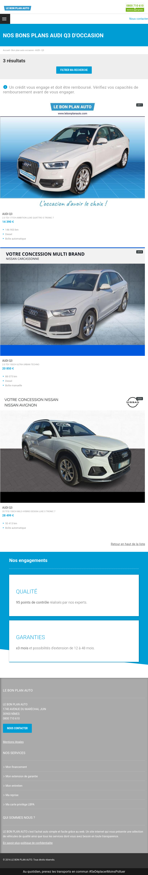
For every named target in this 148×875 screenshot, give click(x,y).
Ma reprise (11, 795)
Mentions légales (13, 741)
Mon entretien (12, 785)
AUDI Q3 (72, 216)
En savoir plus (11, 843)
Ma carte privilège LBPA (18, 804)
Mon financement (15, 767)
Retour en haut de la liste (128, 544)
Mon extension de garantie (20, 776)
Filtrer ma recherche (74, 70)
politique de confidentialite (37, 843)
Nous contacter (138, 18)
